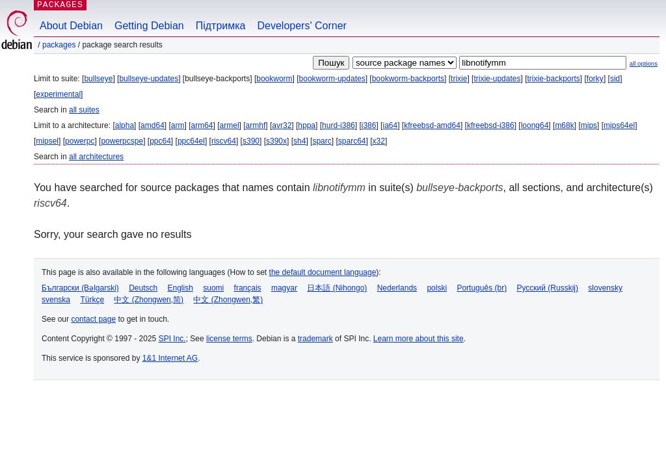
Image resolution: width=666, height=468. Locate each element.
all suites (84, 109)
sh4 (299, 141)
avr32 (281, 125)
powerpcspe (122, 141)
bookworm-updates (332, 78)
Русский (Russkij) (547, 287)
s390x (276, 141)
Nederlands (397, 287)
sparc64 (352, 141)
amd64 (152, 125)
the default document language (323, 272)
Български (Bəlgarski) (80, 287)
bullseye (98, 78)
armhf (256, 125)
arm (178, 125)
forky (595, 78)
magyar (284, 287)
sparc (321, 141)
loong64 (535, 125)
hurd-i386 (338, 125)
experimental (58, 94)
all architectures (96, 156)
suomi (213, 287)
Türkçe (92, 299)
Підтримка (221, 25)
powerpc (79, 141)
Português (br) (482, 287)
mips (589, 125)
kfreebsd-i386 (490, 125)
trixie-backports (553, 78)
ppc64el (191, 141)
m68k (564, 125)
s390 (251, 141)
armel (229, 125)
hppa (306, 125)
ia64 (389, 125)
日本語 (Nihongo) (337, 287)
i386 (369, 125)
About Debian (71, 25)
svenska (56, 299)
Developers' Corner (302, 25)
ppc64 (160, 141)
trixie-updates (496, 78)
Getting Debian (149, 25)
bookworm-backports (408, 78)
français (247, 287)
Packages (58, 44)
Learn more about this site (418, 338)
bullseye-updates (148, 78)
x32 (379, 141)
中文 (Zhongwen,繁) (228, 299)
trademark (315, 338)
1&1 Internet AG (170, 358)
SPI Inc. (172, 338)
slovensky (605, 287)
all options (644, 63)
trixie (459, 78)
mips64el (619, 125)
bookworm (274, 78)
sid (615, 78)
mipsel (47, 141)
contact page (93, 319)
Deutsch (143, 287)
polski (437, 287)
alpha (124, 125)
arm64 (202, 125)
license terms (229, 338)
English (180, 287)
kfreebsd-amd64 (432, 125)
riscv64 (223, 141)
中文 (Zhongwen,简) (148, 299)
